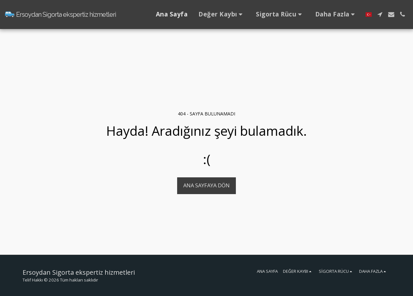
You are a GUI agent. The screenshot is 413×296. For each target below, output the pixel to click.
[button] (222, 14)
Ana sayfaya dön (206, 185)
